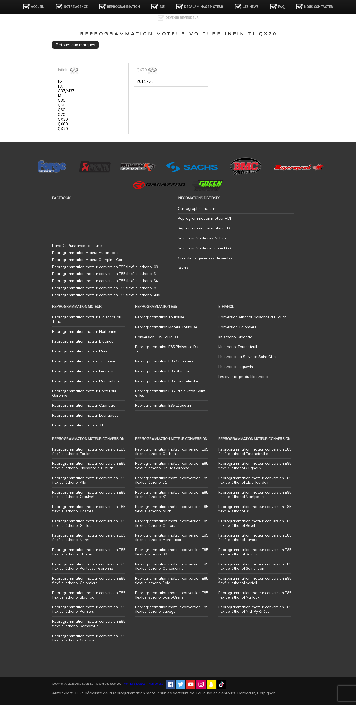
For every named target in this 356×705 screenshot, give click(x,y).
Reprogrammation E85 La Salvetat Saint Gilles (170, 393)
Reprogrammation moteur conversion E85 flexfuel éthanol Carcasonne (171, 566)
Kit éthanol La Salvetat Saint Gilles (247, 356)
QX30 (63, 119)
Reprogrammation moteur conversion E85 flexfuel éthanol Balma (254, 551)
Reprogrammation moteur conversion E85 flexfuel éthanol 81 (171, 494)
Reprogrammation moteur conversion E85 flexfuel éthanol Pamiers (88, 609)
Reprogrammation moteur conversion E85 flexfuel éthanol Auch (171, 508)
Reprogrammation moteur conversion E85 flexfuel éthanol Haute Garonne (171, 465)
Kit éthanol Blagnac (235, 337)
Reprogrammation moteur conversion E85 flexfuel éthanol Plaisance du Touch (88, 465)
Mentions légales (135, 683)
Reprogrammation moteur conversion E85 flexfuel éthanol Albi (88, 480)
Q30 (61, 100)
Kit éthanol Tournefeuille (239, 346)
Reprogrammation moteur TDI (204, 228)
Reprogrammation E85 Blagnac (162, 371)
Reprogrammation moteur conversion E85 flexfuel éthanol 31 (171, 480)
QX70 (63, 128)
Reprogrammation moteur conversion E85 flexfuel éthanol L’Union (88, 551)
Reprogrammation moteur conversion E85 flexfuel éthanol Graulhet (88, 494)
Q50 (61, 105)
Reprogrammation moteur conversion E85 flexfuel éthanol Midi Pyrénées (254, 609)
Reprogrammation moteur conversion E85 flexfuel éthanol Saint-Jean (254, 566)
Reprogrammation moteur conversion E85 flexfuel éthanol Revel (254, 523)
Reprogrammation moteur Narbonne (84, 331)
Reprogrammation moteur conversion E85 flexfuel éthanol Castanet (88, 638)
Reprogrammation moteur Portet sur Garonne (84, 393)
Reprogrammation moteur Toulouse (83, 361)
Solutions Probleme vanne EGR (204, 248)
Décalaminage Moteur (203, 6)
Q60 (61, 110)
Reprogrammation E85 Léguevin (163, 405)
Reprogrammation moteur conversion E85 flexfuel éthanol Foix (171, 580)
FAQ (281, 6)
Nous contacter (318, 6)
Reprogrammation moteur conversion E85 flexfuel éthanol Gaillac (88, 523)
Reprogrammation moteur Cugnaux (83, 405)
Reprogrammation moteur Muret (80, 351)
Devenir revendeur (182, 18)
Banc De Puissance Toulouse (77, 245)
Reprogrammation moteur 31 (77, 425)
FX (60, 86)
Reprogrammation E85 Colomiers (164, 361)
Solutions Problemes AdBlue (202, 238)
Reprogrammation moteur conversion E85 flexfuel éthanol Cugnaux (254, 465)
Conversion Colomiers (237, 327)
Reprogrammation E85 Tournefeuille (166, 381)
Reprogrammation (123, 6)
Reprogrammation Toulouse (159, 317)
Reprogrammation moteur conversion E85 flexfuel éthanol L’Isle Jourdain (254, 480)
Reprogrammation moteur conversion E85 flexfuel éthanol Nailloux (254, 595)
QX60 (63, 124)
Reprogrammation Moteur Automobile (85, 252)
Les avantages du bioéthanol (243, 376)
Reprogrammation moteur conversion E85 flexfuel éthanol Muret (88, 537)
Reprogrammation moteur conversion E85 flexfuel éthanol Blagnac (88, 595)
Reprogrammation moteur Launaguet (85, 415)
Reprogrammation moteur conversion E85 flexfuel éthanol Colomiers (88, 580)
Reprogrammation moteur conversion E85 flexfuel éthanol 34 (254, 508)
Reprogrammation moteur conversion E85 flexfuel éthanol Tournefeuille (254, 451)
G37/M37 (66, 91)
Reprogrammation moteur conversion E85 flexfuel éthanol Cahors (171, 523)
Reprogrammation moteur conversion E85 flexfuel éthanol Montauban (171, 537)
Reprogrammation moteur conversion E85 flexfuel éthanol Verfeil (254, 580)
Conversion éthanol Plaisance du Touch (252, 317)
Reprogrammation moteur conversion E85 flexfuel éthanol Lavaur (254, 537)
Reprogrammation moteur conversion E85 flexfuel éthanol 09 (171, 551)
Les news (251, 6)
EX (60, 81)
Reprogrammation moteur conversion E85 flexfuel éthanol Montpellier (254, 494)
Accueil (37, 6)
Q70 (61, 114)
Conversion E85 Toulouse (157, 337)
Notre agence (76, 6)
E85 (162, 6)
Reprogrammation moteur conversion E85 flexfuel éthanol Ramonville (88, 623)
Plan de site (155, 683)
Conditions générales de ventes (205, 258)
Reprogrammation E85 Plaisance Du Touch (166, 349)
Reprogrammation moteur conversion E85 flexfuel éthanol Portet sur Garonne (88, 566)
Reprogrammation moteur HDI (204, 218)
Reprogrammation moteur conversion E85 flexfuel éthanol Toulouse (88, 451)
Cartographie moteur (196, 208)
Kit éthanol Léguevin (235, 366)
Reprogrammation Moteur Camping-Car (87, 259)
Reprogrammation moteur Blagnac (82, 341)
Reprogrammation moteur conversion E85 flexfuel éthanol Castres (88, 508)
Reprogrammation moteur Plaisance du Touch (86, 319)
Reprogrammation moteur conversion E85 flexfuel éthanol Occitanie (171, 451)
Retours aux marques (75, 44)
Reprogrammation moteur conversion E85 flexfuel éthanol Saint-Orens (171, 595)
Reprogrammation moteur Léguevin (83, 371)
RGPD (183, 268)
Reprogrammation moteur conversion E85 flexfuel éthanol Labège (171, 609)
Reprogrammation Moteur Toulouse (166, 327)
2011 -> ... (146, 81)
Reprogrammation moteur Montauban (85, 381)
